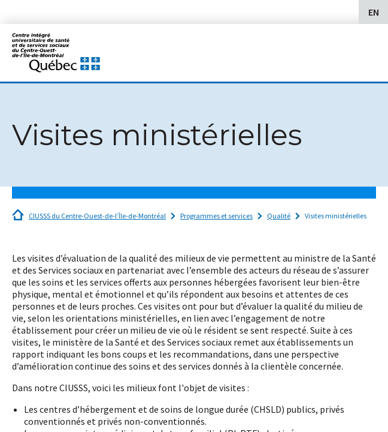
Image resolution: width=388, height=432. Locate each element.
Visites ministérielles (335, 215)
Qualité (278, 215)
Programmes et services (216, 215)
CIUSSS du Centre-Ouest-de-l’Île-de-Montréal (97, 215)
